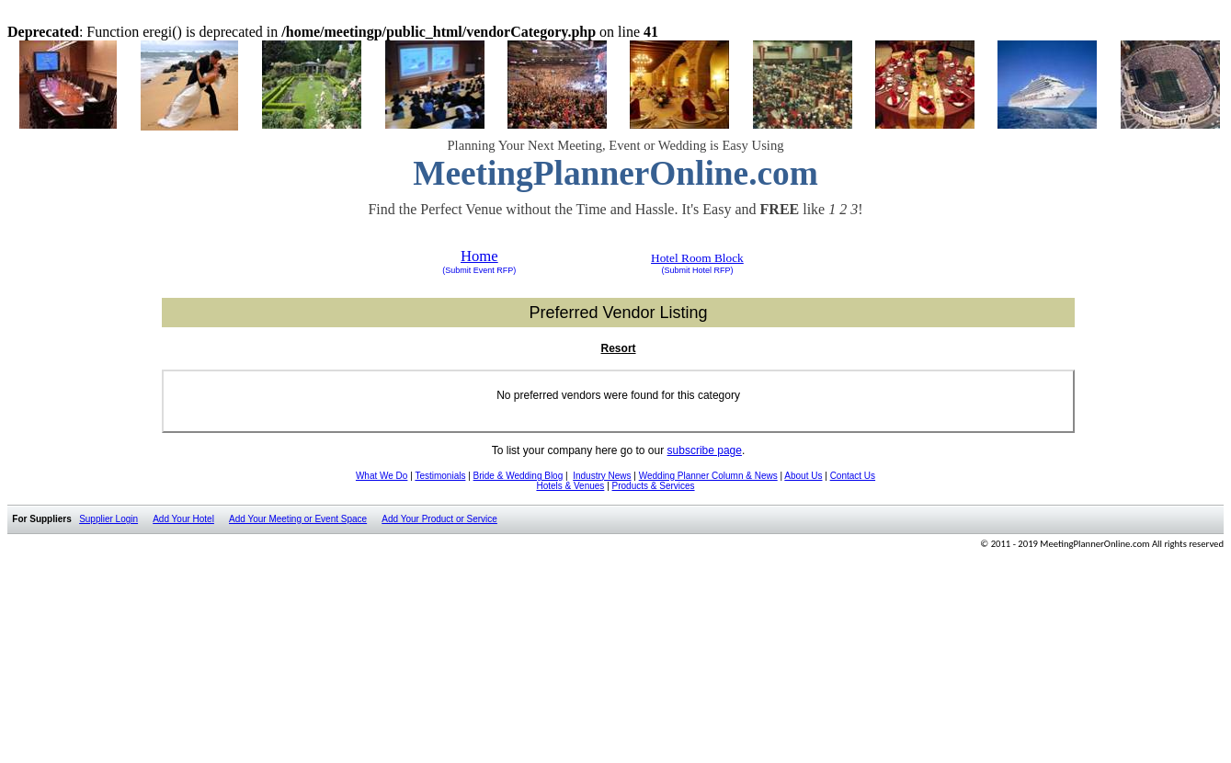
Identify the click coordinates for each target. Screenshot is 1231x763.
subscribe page (704, 450)
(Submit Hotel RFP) (697, 270)
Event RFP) (493, 270)
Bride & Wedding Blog (518, 476)
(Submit (456, 270)
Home (479, 256)
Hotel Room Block (697, 258)
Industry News (602, 476)
